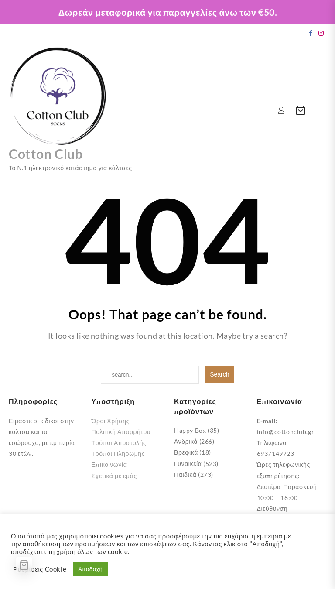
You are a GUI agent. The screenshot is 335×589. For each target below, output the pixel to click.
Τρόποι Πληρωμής (118, 453)
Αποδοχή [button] (90, 568)
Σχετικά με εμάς (114, 475)
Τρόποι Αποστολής (119, 442)
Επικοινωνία (109, 464)
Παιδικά (185, 474)
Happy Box (190, 430)
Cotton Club (46, 153)
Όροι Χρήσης (111, 421)
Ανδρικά (186, 441)
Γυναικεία (188, 463)
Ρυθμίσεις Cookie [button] (39, 569)
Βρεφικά (186, 452)
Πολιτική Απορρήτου (121, 431)
